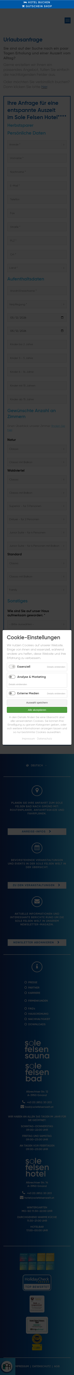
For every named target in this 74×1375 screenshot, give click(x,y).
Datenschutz (44, 738)
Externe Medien (28, 693)
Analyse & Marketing (31, 676)
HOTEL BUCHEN (37, 2)
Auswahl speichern (37, 702)
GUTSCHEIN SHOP (37, 6)
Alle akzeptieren (37, 709)
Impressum (28, 738)
